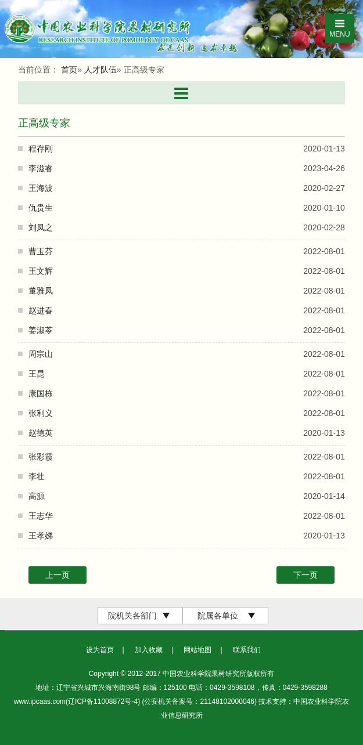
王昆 (36, 373)
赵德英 (40, 432)
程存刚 (40, 148)
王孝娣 (40, 535)
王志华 (40, 515)
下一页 (305, 575)
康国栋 (40, 393)
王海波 (40, 188)
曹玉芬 (40, 251)
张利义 (40, 413)
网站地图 (197, 650)
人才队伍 (100, 69)
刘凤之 (40, 227)
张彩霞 (40, 456)
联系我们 (247, 650)
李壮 (36, 476)
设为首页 (100, 650)
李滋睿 (40, 168)
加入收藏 (149, 650)
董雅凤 (40, 290)
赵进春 (40, 310)
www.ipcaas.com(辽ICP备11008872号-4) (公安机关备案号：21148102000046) (136, 701)
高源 (36, 496)
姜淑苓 (40, 330)
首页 (69, 69)
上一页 (57, 575)
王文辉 (40, 271)
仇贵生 (40, 207)
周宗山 (40, 354)
